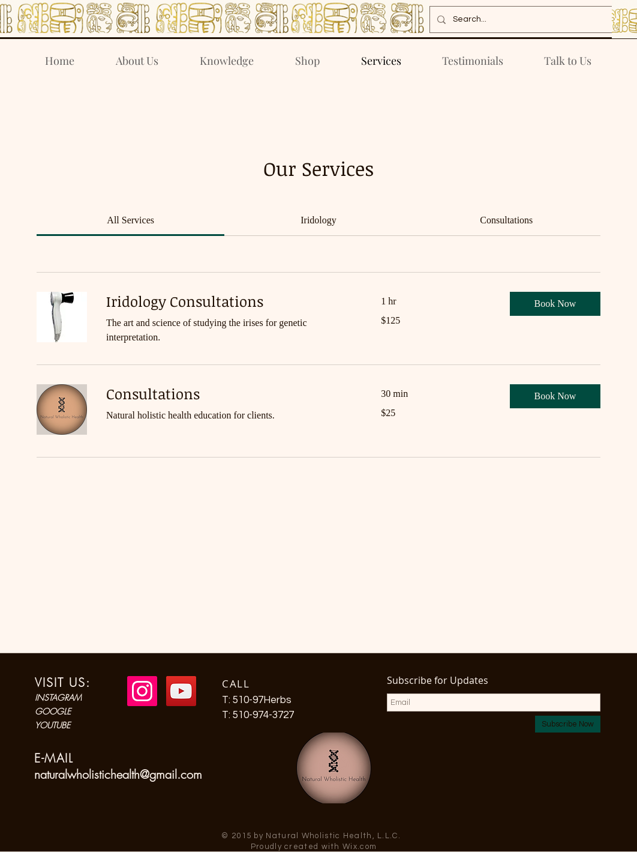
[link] (130, 220)
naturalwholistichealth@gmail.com (118, 774)
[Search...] (520, 19)
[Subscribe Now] (567, 724)
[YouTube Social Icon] (181, 691)
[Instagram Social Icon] (142, 691)
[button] (555, 304)
